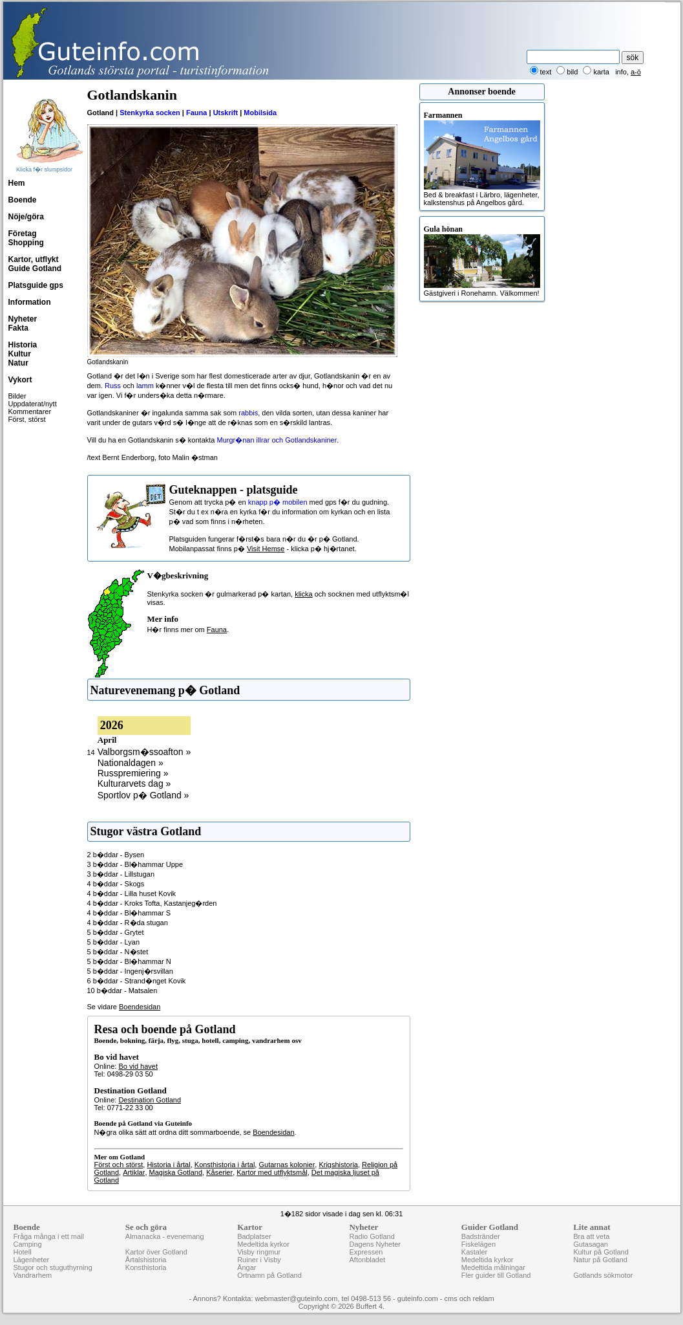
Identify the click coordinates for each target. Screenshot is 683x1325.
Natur (18, 362)
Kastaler (474, 1252)
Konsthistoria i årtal (224, 1164)
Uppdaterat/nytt (32, 404)
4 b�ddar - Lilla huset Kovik (131, 893)
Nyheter (22, 318)
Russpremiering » (133, 773)
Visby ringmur (258, 1252)
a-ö (636, 72)
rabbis (248, 413)
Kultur (19, 353)
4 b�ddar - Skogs (116, 884)
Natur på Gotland (600, 1260)
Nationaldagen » (130, 763)
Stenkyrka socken (150, 112)
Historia (22, 344)
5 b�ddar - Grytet (115, 932)
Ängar (246, 1267)
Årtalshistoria (146, 1260)
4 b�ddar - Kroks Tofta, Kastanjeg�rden (152, 903)
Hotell (23, 1252)
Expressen (366, 1252)
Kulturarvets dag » (134, 783)
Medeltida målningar (493, 1267)
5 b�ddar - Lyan (113, 942)
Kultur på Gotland (601, 1252)
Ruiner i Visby (259, 1260)
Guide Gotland (35, 268)
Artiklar (134, 1172)
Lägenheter (32, 1260)
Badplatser (254, 1236)
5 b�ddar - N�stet (118, 952)
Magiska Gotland (176, 1172)
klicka (304, 594)
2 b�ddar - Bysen (116, 855)
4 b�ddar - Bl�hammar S (129, 913)
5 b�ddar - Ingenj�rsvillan (130, 971)
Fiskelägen (478, 1244)
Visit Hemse (265, 549)
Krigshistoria (338, 1164)
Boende (22, 199)
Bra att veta (591, 1236)
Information (29, 302)
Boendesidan (139, 1007)
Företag (22, 233)
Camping (28, 1244)
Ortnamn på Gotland (269, 1275)
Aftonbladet (367, 1260)
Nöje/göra (26, 216)
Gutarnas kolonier (286, 1164)
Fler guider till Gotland (496, 1275)
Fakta (18, 328)
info (621, 72)
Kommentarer (30, 411)
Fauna (196, 112)
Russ (113, 385)
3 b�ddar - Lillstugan (121, 874)
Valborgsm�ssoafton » (144, 752)
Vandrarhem (33, 1275)
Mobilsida (260, 112)
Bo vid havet (138, 1066)
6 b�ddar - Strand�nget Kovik (136, 981)
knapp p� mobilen (278, 502)
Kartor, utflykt (33, 259)
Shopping (26, 242)
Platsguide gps (35, 285)
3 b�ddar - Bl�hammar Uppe (135, 864)
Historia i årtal (168, 1164)
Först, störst (27, 419)
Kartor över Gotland (156, 1252)
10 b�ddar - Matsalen (122, 990)
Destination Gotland (149, 1100)
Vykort (20, 379)
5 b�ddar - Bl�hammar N (129, 961)
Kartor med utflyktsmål (271, 1172)
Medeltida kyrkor (263, 1244)
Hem (16, 183)
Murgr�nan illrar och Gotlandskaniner (276, 440)
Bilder (17, 396)
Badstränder (480, 1236)
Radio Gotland (371, 1236)
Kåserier (219, 1172)
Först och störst (118, 1164)
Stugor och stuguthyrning (53, 1267)
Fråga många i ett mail (49, 1236)
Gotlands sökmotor (603, 1275)
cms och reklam (469, 1298)
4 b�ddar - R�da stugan (127, 922)
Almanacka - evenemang (164, 1236)
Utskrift (225, 112)
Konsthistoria (146, 1267)
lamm (145, 385)
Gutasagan (590, 1244)
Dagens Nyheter (375, 1244)
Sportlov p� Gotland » (143, 795)
